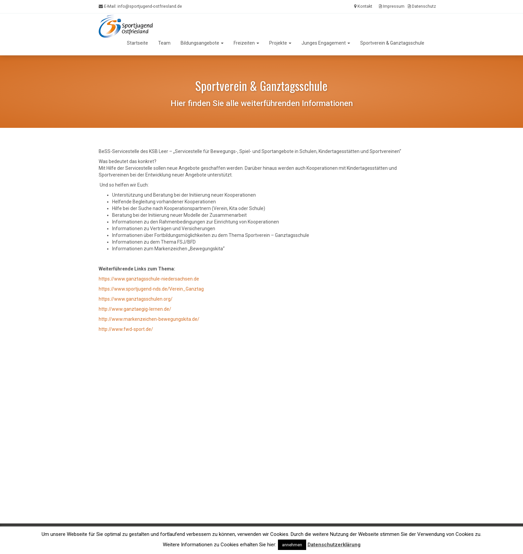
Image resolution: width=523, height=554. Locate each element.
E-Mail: (140, 6)
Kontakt (363, 6)
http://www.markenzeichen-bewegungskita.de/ (149, 319)
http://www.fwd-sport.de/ (126, 329)
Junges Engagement (325, 43)
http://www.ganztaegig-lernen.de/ (135, 309)
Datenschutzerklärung (334, 545)
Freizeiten (246, 43)
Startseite (137, 43)
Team (164, 43)
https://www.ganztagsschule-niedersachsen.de (149, 279)
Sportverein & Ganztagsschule (392, 43)
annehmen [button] (292, 544)
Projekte (280, 43)
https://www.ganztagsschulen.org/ (136, 299)
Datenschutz (422, 6)
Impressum (392, 6)
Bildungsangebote (202, 43)
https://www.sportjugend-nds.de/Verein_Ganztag (151, 289)
